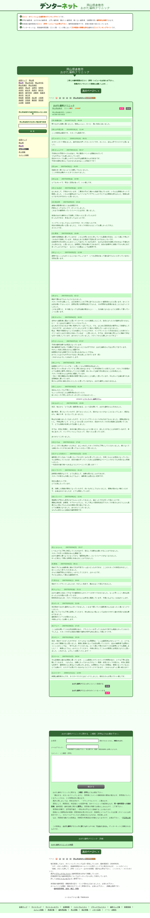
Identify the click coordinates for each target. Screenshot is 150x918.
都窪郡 (27, 98)
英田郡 (40, 100)
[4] (67, 98)
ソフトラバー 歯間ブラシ (92, 399)
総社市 (27, 90)
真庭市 (42, 93)
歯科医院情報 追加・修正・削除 (66, 889)
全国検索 (66, 907)
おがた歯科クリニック (64, 105)
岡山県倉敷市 (57, 108)
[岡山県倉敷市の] (84, 98)
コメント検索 (24, 155)
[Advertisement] (75, 48)
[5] (70, 98)
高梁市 (34, 90)
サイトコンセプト (64, 879)
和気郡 (21, 98)
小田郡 (40, 98)
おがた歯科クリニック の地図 (62, 844)
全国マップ (23, 80)
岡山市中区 (39, 83)
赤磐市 (35, 93)
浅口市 (27, 95)
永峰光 (113, 910)
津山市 (27, 88)
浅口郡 (34, 98)
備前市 (21, 93)
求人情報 (22, 152)
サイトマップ (36, 907)
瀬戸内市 (28, 93)
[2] (60, 98)
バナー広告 (96, 910)
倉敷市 (21, 88)
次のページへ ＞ (91, 91)
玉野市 (34, 88)
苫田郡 (27, 100)
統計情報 (85, 910)
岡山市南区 (33, 85)
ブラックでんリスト (63, 874)
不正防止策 (126, 818)
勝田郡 (34, 100)
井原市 (21, 90)
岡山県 (31, 80)
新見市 (40, 90)
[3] (63, 98)
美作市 (21, 95)
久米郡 (21, 103)
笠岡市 (40, 88)
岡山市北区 (29, 83)
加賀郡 (27, 103)
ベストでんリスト (80, 907)
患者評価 (51, 910)
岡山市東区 (23, 85)
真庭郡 (21, 100)
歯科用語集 (62, 910)
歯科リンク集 (115, 907)
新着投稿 (127, 907)
